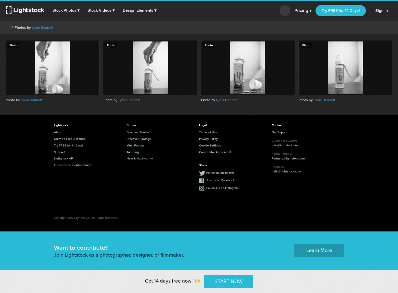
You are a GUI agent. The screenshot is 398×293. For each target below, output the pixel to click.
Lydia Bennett (42, 27)
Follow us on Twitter (220, 172)
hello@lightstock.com (286, 171)
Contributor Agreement (215, 152)
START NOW (229, 281)
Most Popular (136, 145)
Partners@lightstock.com (289, 158)
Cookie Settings (210, 145)
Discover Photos (138, 132)
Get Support (280, 132)
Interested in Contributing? (72, 165)
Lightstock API (64, 158)
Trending (133, 152)
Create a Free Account (69, 139)
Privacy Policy (208, 139)
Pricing (302, 10)
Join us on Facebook (220, 180)
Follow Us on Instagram (222, 188)
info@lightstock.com (285, 145)
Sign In (381, 10)
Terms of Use (208, 132)
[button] (65, 10)
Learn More (319, 250)
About (58, 132)
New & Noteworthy (140, 158)
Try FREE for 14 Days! (341, 10)
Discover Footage (139, 139)
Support (59, 152)
